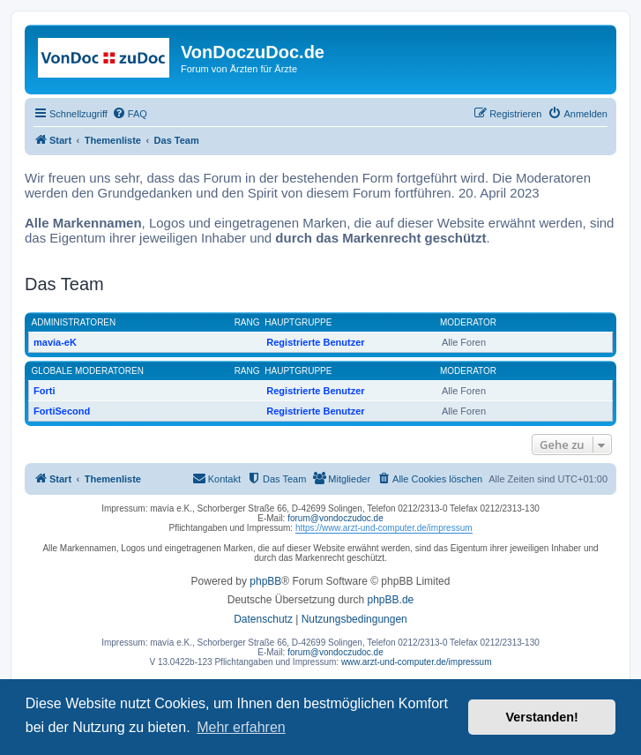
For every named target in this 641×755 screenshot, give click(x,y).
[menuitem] (129, 113)
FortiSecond (62, 411)
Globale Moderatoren (88, 371)
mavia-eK (55, 342)
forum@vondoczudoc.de (335, 518)
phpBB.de (391, 600)
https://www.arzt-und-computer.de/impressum (384, 528)
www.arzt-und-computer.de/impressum (416, 662)
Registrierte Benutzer (315, 342)
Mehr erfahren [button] (241, 727)
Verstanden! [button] (542, 717)
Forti (44, 390)
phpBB (265, 581)
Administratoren (74, 322)
